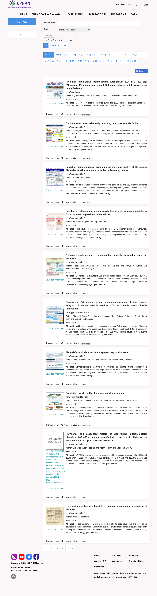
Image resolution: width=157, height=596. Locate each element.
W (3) (110, 61)
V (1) (102, 61)
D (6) (81, 55)
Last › (70, 548)
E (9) (89, 55)
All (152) (48, 55)
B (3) (66, 55)
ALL (22, 35)
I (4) (115, 55)
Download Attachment (55, 104)
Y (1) (122, 61)
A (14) (58, 55)
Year (65, 45)
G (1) (103, 55)
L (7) (135, 55)
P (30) (59, 61)
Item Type (54, 45)
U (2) (95, 61)
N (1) (47, 61)
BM (117, 4)
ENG (123, 4)
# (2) (134, 61)
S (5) (80, 61)
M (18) (143, 55)
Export (140, 71)
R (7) (72, 61)
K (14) (127, 55)
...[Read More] (85, 149)
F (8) (96, 55)
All (46, 45)
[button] (49, 36)
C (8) (74, 55)
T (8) (87, 61)
